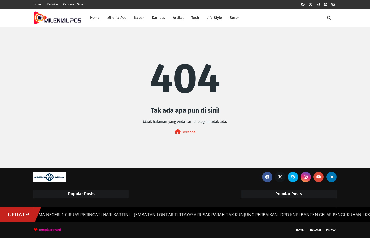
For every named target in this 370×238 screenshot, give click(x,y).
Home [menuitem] (95, 18)
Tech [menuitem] (195, 18)
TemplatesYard (50, 230)
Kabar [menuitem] (139, 18)
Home (37, 4)
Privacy (331, 229)
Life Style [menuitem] (214, 18)
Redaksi (52, 4)
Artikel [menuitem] (178, 18)
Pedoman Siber (74, 4)
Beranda (185, 131)
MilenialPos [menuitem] (116, 18)
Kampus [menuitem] (158, 18)
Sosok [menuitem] (234, 18)
